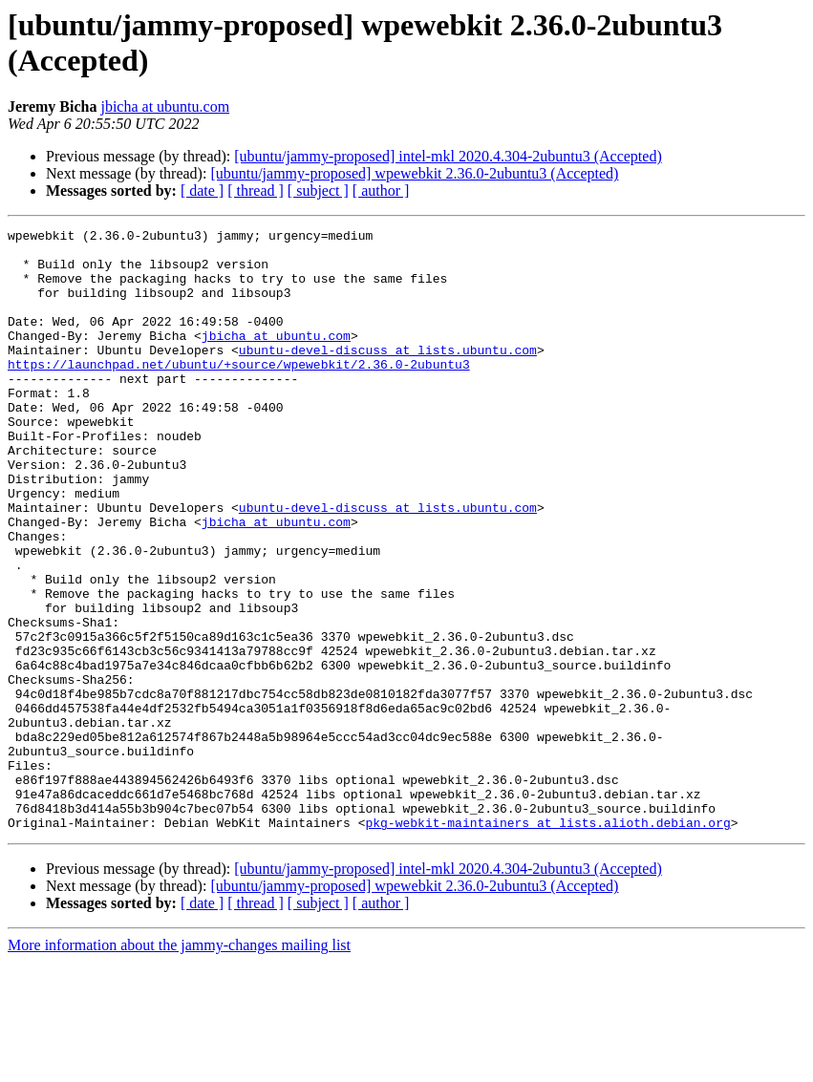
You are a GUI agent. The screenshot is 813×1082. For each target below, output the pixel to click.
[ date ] (202, 190)
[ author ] (381, 190)
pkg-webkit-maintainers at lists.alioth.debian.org (547, 942)
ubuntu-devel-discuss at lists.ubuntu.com (388, 375)
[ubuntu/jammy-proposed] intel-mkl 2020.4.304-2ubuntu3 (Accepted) (447, 156)
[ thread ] (255, 190)
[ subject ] (318, 190)
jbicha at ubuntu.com (164, 106)
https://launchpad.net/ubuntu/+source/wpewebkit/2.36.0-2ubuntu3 (239, 392)
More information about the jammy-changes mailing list (179, 1065)
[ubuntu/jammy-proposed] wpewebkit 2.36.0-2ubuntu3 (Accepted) (414, 173)
